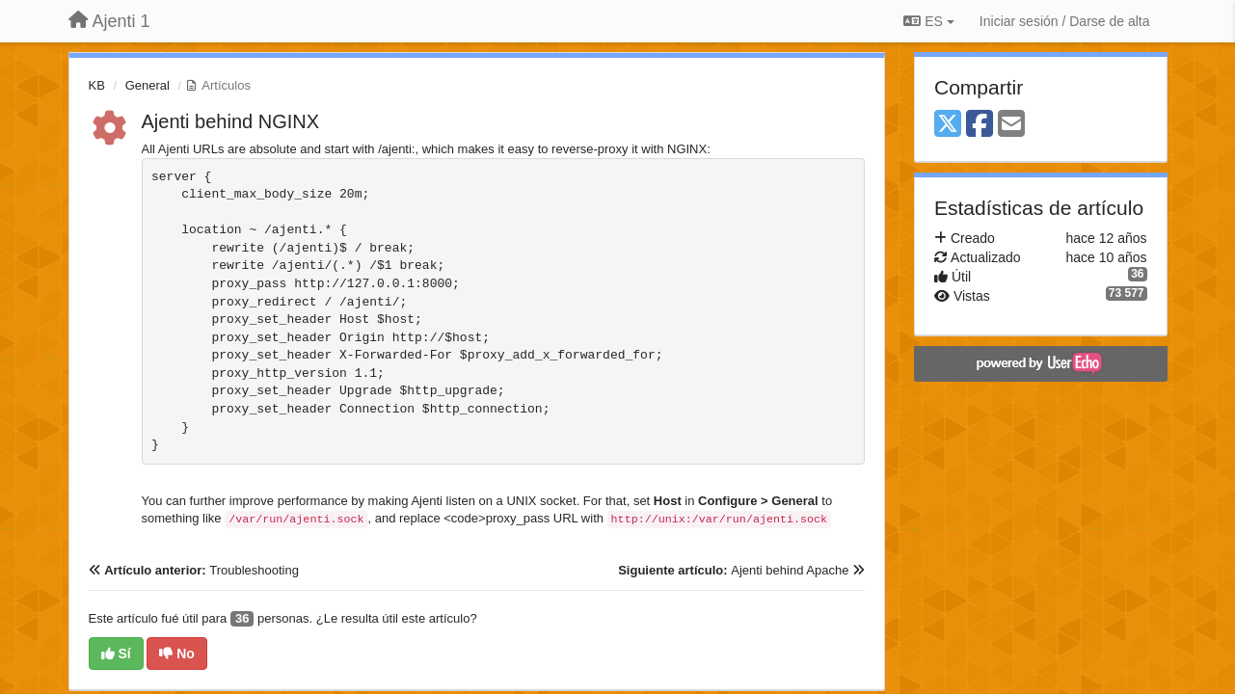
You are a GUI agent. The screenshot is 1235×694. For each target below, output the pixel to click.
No (177, 653)
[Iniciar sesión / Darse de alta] (1065, 21)
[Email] (1011, 125)
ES (928, 21)
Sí (116, 653)
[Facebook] (979, 125)
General (147, 85)
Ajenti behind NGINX (231, 121)
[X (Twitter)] (947, 125)
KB (97, 85)
